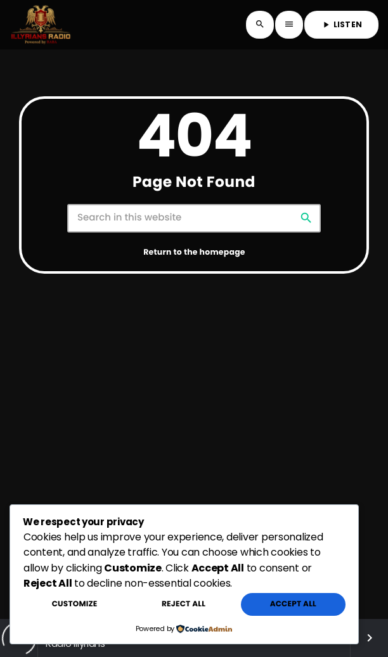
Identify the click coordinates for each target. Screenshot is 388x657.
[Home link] (41, 25)
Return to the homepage (194, 252)
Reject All (183, 604)
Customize (75, 604)
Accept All (293, 604)
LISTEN (341, 24)
